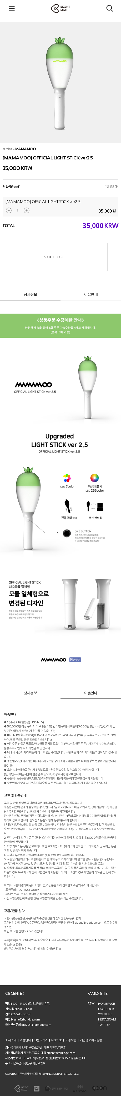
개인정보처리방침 (91, 1040)
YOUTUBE (105, 1014)
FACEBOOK (106, 1009)
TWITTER (104, 1025)
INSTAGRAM (107, 1019)
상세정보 (30, 295)
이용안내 (90, 295)
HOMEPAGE (106, 1003)
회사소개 (10, 1040)
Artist (7, 149)
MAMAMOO (25, 149)
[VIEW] (39, 1058)
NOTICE (56, 1040)
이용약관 (71, 1040)
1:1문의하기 (41, 1040)
